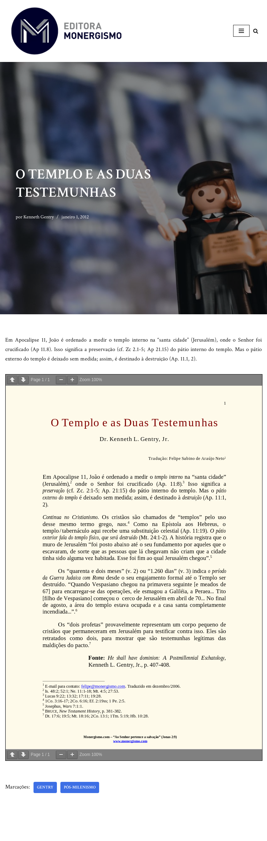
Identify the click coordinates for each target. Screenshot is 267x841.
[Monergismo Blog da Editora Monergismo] (66, 31)
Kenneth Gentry (38, 216)
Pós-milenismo (80, 787)
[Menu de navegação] (241, 31)
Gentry (45, 787)
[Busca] (255, 31)
